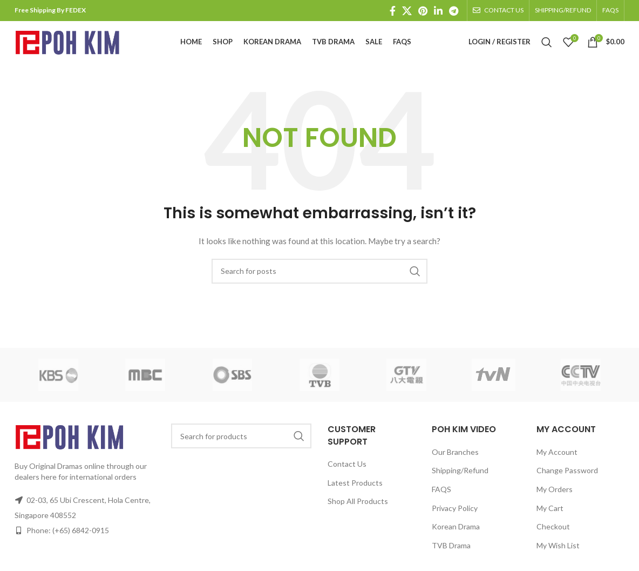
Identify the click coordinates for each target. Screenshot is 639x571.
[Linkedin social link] (438, 11)
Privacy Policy (455, 515)
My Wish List (558, 552)
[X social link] (407, 11)
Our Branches (455, 459)
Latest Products (355, 490)
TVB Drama (451, 552)
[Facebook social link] (392, 11)
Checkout (553, 534)
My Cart (549, 515)
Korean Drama (456, 534)
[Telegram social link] (453, 11)
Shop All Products (358, 508)
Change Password (567, 477)
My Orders (554, 496)
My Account (556, 459)
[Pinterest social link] (423, 11)
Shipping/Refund (460, 477)
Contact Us (347, 471)
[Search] (547, 46)
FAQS (441, 496)
